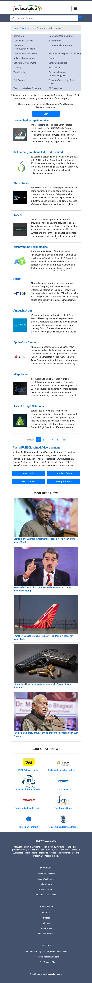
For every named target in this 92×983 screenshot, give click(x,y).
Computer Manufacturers (61, 36)
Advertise (46, 918)
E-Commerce (55, 40)
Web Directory (29, 28)
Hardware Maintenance (60, 45)
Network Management (24, 58)
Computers (18, 36)
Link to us (46, 923)
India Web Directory (46, 874)
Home (16, 28)
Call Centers (19, 80)
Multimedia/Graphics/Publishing (65, 53)
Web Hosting (19, 72)
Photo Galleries (46, 889)
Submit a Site (46, 928)
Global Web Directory (46, 879)
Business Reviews (46, 933)
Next (64, 439)
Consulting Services (23, 40)
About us (46, 913)
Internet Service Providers (26, 53)
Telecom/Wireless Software (27, 88)
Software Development (24, 63)
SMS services (55, 88)
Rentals (52, 58)
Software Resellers (58, 63)
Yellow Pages (46, 884)
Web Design (54, 67)
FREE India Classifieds (46, 895)
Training (17, 67)
